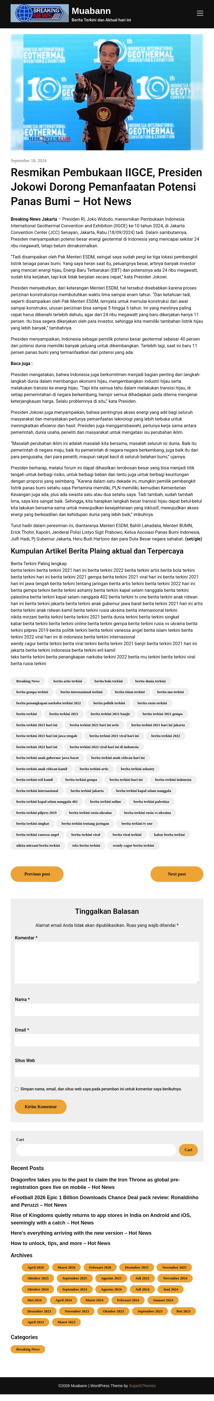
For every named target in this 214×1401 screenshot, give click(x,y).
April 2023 (35, 1329)
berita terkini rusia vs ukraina (147, 813)
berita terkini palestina (151, 801)
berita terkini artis (94, 769)
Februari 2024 (128, 1307)
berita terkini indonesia (173, 780)
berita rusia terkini (152, 703)
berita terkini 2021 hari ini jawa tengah (46, 736)
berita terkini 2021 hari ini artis (94, 725)
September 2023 (150, 1318)
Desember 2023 (39, 1318)
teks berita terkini (86, 845)
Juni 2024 (170, 1296)
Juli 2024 (142, 1296)
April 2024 (63, 1307)
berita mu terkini (170, 692)
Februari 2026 (100, 1274)
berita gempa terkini (32, 692)
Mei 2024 (34, 1307)
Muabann (91, 11)
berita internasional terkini (82, 692)
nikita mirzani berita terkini (38, 845)
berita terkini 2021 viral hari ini (114, 736)
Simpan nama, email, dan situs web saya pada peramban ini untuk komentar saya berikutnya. (101, 1095)
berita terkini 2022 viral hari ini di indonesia (104, 747)
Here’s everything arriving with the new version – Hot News (81, 1239)
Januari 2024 (163, 1307)
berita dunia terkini (150, 681)
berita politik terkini (109, 703)
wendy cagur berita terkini (133, 845)
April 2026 (35, 1274)
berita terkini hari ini (126, 780)
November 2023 (77, 1318)
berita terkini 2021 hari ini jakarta (158, 725)
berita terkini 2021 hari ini (36, 725)
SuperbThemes (142, 1392)
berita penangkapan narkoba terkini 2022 (48, 703)
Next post (177, 874)
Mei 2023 (183, 1318)
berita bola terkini (108, 681)
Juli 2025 (142, 1285)
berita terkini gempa (81, 780)
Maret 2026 (67, 1274)
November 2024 (175, 1285)
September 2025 (74, 1285)
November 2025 (174, 1274)
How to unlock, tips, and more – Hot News (60, 1250)
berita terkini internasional (37, 791)
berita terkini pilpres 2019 (36, 813)
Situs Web (25, 1067)
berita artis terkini (68, 681)
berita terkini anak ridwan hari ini (118, 758)
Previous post (37, 874)
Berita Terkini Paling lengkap (39, 563)
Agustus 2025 (111, 1285)
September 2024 (74, 1296)
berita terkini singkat (32, 823)
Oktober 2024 (37, 1296)
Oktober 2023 (113, 1318)
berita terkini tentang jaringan (85, 823)
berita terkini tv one (136, 823)
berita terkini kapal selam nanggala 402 (46, 801)
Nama (22, 1006)
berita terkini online (105, 801)
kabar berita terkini (169, 834)
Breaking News (28, 681)
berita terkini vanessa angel (37, 834)
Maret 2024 (94, 1307)
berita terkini (26, 714)
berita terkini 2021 (63, 714)
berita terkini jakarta (87, 791)
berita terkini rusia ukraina (90, 813)
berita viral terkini (127, 834)
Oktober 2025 (37, 1285)
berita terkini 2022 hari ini (36, 747)
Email (22, 1036)
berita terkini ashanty (138, 769)
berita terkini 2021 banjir (110, 714)
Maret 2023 (67, 1329)
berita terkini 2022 (165, 736)
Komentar (26, 937)
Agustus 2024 (111, 1296)
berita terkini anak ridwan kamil (41, 769)
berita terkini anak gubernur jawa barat (47, 758)
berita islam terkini (130, 692)
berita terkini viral (85, 834)
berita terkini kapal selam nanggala (143, 791)
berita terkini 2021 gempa (163, 714)
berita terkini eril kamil (34, 780)
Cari (20, 1146)
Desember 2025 (137, 1274)
